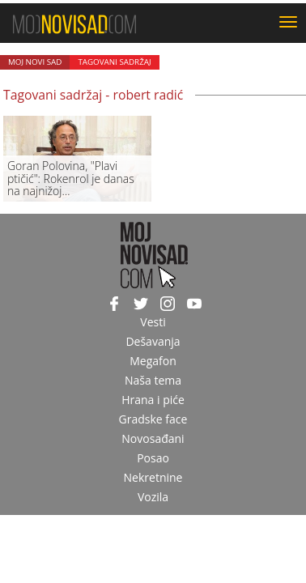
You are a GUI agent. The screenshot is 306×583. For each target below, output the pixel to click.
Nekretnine (153, 477)
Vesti (152, 322)
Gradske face (153, 419)
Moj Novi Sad (35, 62)
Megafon (153, 360)
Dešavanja (152, 341)
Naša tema (153, 380)
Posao (153, 458)
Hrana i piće (153, 399)
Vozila (153, 496)
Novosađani (152, 438)
